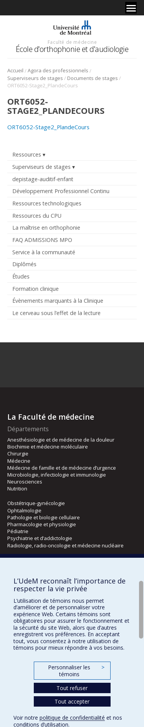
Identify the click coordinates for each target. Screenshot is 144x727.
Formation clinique (35, 288)
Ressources (26, 154)
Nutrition (17, 488)
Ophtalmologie (24, 510)
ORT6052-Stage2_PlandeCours (48, 127)
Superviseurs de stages (35, 78)
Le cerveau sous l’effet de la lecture (56, 313)
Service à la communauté (43, 252)
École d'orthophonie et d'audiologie (72, 49)
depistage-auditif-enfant (42, 179)
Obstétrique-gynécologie (36, 503)
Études (21, 276)
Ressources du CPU (36, 215)
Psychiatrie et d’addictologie (39, 538)
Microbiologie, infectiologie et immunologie (56, 474)
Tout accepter (72, 701)
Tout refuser (72, 688)
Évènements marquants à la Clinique (57, 300)
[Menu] (131, 7)
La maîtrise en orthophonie (46, 227)
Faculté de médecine (72, 42)
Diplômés (24, 264)
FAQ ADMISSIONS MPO (42, 239)
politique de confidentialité (72, 717)
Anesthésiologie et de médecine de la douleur (60, 439)
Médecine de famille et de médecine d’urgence (61, 467)
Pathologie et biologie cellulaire (43, 517)
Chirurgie (17, 453)
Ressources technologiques (46, 203)
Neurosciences (24, 481)
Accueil (15, 70)
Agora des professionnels (58, 70)
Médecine (18, 460)
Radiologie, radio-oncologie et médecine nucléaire (65, 545)
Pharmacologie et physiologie (41, 524)
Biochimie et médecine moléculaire (47, 446)
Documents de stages (92, 78)
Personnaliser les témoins (76, 671)
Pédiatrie (17, 531)
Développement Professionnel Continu (60, 191)
